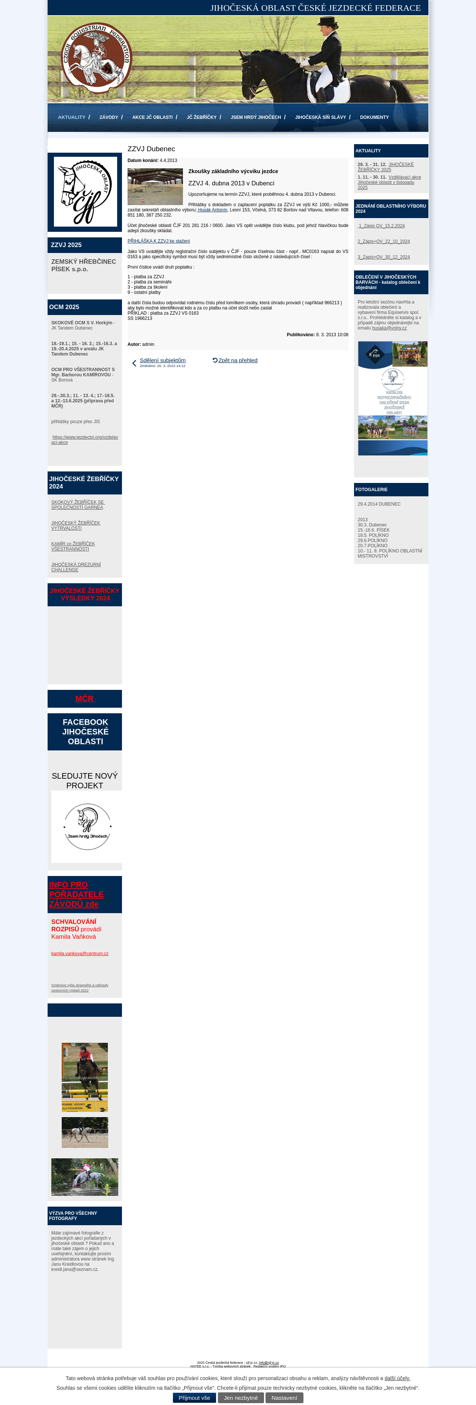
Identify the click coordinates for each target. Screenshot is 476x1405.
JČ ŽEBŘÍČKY (201, 117)
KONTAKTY (70, 146)
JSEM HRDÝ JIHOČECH (256, 117)
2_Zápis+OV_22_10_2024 (384, 241)
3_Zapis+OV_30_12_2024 (384, 257)
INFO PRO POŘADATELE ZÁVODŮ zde (76, 894)
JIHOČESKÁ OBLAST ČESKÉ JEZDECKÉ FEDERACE (315, 8)
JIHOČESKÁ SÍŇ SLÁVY (320, 117)
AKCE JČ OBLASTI (152, 117)
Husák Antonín (212, 209)
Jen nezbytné (241, 1398)
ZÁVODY (109, 117)
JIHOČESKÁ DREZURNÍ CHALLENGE (76, 567)
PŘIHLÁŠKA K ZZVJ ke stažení (159, 241)
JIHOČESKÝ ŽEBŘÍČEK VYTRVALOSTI (75, 525)
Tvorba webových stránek (231, 1366)
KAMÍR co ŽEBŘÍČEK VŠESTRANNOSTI (73, 546)
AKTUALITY (72, 117)
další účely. (397, 1378)
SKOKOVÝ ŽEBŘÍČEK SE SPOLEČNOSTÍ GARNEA (78, 505)
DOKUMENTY (374, 117)
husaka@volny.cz (389, 328)
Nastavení (284, 1398)
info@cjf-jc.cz (269, 1363)
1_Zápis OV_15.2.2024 (381, 225)
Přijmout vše (194, 1398)
